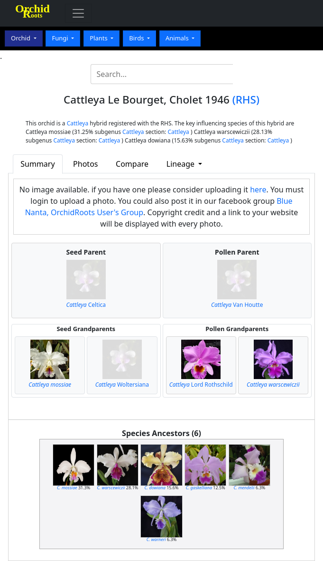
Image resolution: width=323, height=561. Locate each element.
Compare (132, 164)
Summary (37, 164)
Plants (99, 38)
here (258, 189)
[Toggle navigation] (78, 13)
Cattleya (77, 123)
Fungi (61, 38)
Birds (137, 38)
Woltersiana (122, 384)
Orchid (21, 38)
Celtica (86, 305)
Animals (178, 38)
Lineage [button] (181, 164)
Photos (85, 164)
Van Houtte (237, 305)
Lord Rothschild (201, 384)
